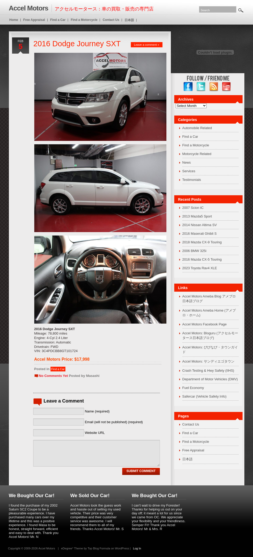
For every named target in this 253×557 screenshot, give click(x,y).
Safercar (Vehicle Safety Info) (204, 396)
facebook (188, 86)
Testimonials (191, 180)
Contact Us (190, 424)
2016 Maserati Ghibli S (199, 234)
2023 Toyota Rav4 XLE (199, 268)
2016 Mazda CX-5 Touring (202, 259)
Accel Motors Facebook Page (204, 324)
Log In (137, 548)
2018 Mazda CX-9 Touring (202, 242)
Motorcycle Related (196, 154)
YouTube (226, 86)
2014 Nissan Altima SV (199, 225)
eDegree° (67, 548)
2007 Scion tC (193, 208)
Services (188, 171)
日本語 (187, 459)
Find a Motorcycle (195, 145)
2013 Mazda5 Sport (197, 216)
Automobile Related (197, 128)
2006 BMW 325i (194, 251)
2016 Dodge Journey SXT (77, 43)
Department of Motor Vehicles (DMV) (210, 379)
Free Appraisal (193, 450)
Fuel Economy (193, 388)
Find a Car (58, 369)
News (186, 162)
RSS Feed (213, 86)
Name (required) (97, 411)
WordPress (122, 548)
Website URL (95, 433)
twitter (201, 86)
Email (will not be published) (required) (114, 422)
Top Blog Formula (99, 548)
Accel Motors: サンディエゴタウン (208, 361)
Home (13, 20)
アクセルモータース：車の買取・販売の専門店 (81, 8)
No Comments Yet (53, 376)
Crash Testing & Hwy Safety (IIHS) (208, 370)
